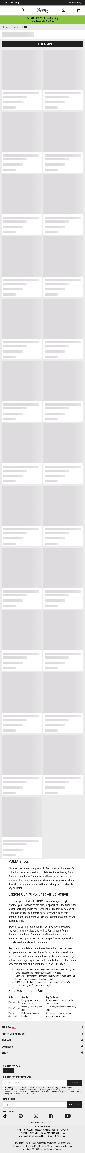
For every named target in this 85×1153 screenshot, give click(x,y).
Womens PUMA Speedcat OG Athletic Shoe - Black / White (42, 1129)
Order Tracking (11, 2)
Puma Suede (14, 1002)
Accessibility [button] (75, 2)
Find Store (74, 1104)
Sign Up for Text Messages (17, 1077)
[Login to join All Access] (43, 18)
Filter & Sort (42, 43)
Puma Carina (14, 1008)
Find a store (9, 1099)
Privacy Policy (19, 1092)
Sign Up (8, 1070)
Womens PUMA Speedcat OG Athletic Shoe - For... (42, 1133)
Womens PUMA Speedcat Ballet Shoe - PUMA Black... (42, 1136)
